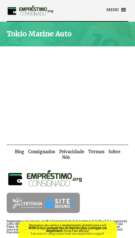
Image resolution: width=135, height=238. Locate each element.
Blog (19, 151)
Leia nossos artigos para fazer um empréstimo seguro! (67, 234)
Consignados (41, 151)
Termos (96, 151)
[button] (112, 9)
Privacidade (71, 151)
